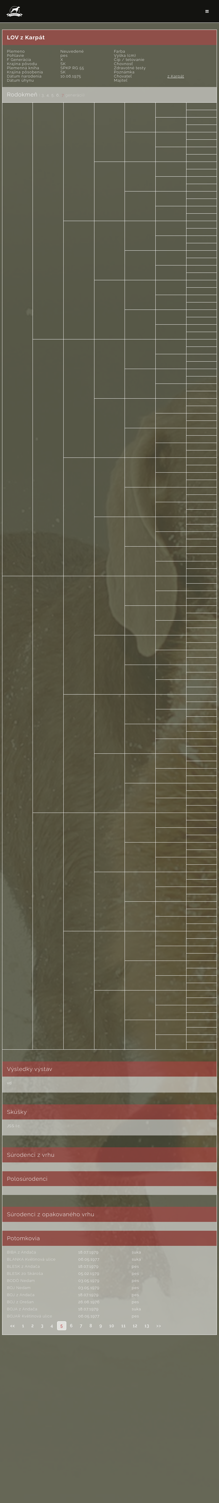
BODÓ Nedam (21, 1280)
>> (158, 1325)
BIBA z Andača (21, 1252)
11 (123, 1325)
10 (111, 1325)
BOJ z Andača (21, 1295)
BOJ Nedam (19, 1287)
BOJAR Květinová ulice (29, 1316)
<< (12, 1325)
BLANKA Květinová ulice (31, 1259)
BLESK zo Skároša (25, 1273)
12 (135, 1325)
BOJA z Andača (22, 1309)
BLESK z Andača (23, 1266)
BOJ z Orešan (20, 1302)
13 (146, 1325)
